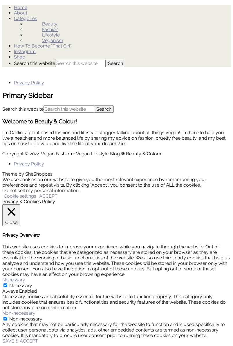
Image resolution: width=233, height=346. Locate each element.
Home (20, 7)
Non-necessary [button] (18, 313)
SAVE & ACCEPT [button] (20, 341)
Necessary (20, 285)
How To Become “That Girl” (43, 46)
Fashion (50, 29)
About (20, 13)
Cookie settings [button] (20, 196)
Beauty (49, 24)
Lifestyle (51, 35)
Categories (25, 18)
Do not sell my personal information (40, 190)
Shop (19, 57)
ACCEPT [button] (48, 196)
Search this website (34, 63)
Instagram (25, 51)
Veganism (52, 40)
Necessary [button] (13, 280)
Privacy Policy (29, 82)
